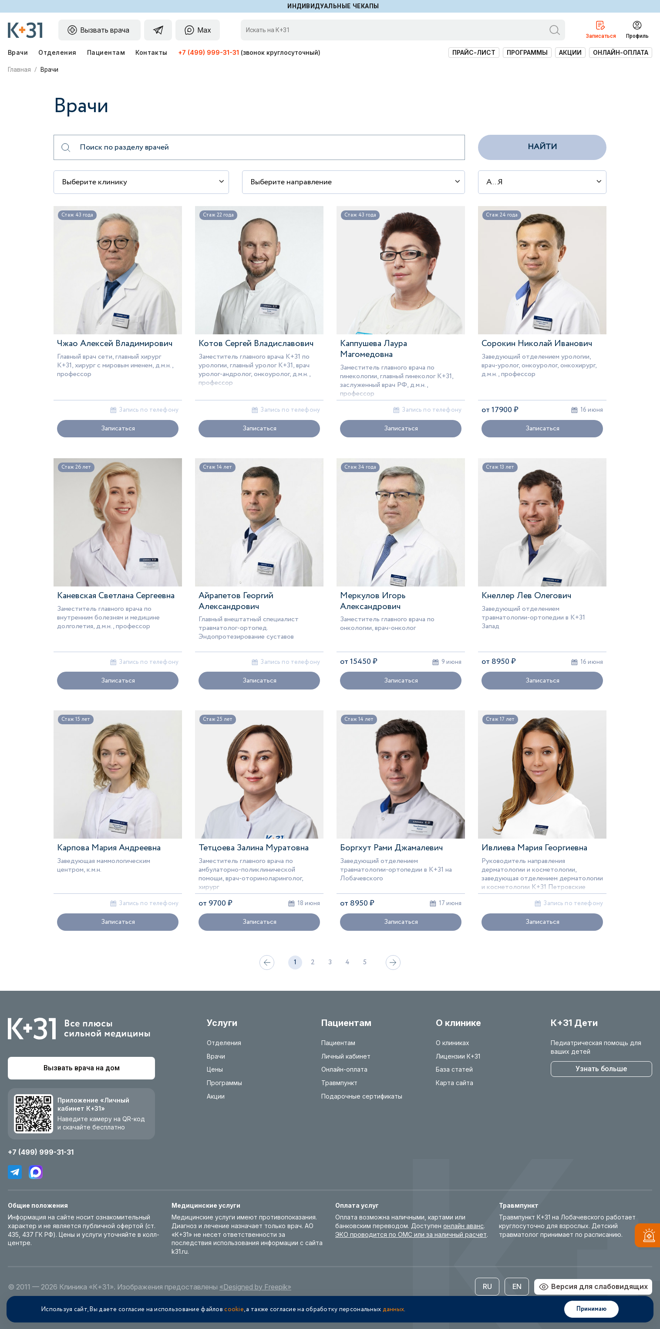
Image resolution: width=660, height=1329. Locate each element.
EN (517, 1286)
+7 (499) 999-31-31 (208, 52)
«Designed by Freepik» (255, 1286)
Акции (570, 52)
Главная (19, 69)
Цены (215, 1069)
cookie (234, 1309)
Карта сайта (454, 1082)
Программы (527, 52)
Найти (542, 147)
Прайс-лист (473, 52)
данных (393, 1309)
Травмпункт (339, 1082)
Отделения (57, 52)
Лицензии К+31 (458, 1056)
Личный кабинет (345, 1056)
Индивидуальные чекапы (333, 6)
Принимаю (591, 1309)
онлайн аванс (463, 1225)
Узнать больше (601, 1069)
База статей (454, 1069)
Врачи (18, 52)
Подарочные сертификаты (361, 1096)
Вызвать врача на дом (82, 1068)
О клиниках (452, 1042)
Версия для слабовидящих (593, 1287)
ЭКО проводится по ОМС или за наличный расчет (411, 1234)
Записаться (118, 428)
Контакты (151, 52)
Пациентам (106, 52)
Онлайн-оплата (620, 52)
